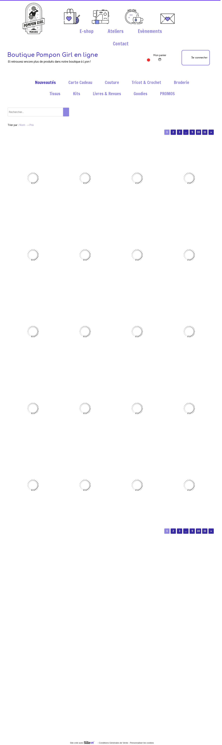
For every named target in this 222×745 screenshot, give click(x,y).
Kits (76, 94)
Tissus (54, 94)
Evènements (150, 31)
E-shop (86, 31)
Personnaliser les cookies (142, 743)
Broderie (181, 82)
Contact (121, 43)
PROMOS (167, 94)
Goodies (140, 94)
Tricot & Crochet (146, 82)
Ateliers (116, 31)
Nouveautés (45, 82)
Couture (112, 82)
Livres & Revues (107, 94)
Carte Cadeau (80, 82)
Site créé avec (83, 743)
